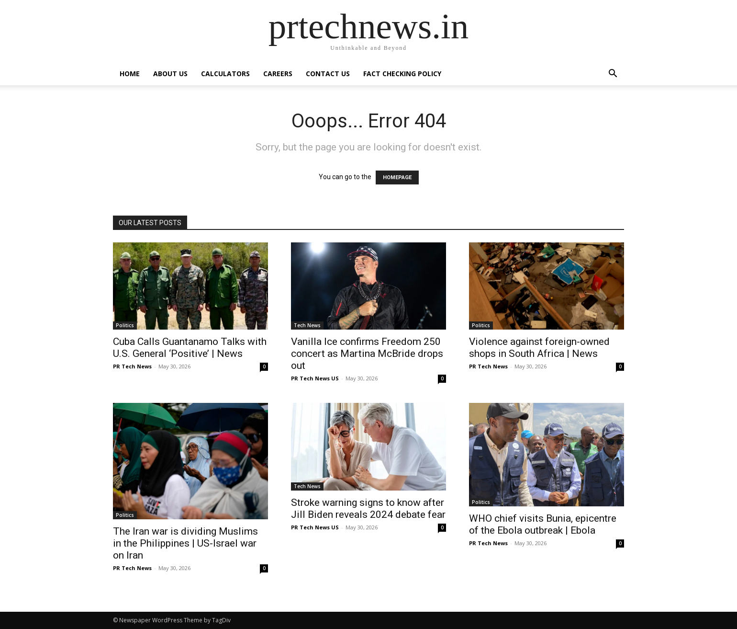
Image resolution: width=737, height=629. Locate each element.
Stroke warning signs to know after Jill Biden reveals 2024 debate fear (368, 508)
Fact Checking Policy (402, 73)
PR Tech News (132, 366)
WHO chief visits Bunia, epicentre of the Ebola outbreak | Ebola (542, 524)
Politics (125, 325)
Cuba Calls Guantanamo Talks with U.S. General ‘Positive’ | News (190, 347)
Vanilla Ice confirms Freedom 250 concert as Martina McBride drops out (367, 353)
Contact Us (328, 73)
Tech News (307, 325)
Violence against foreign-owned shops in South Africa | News (539, 347)
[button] (612, 74)
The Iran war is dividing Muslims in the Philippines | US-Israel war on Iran (185, 543)
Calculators (225, 73)
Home (130, 73)
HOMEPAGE (397, 177)
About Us (170, 73)
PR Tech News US (315, 378)
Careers (277, 73)
